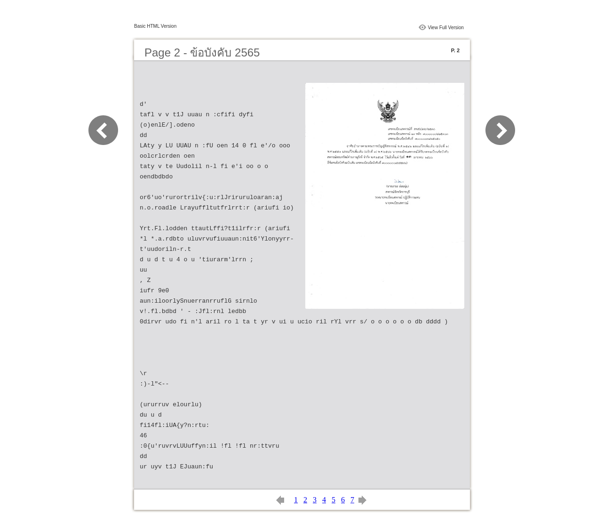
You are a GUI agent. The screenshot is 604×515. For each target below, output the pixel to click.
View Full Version (446, 27)
